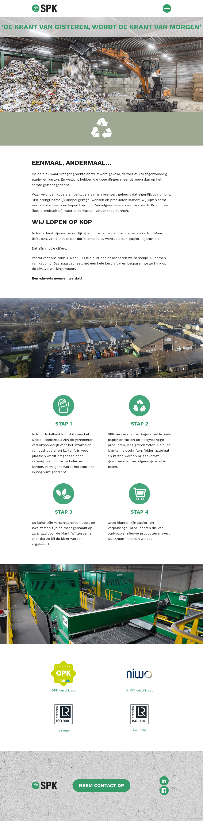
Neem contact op (101, 785)
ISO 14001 (139, 717)
